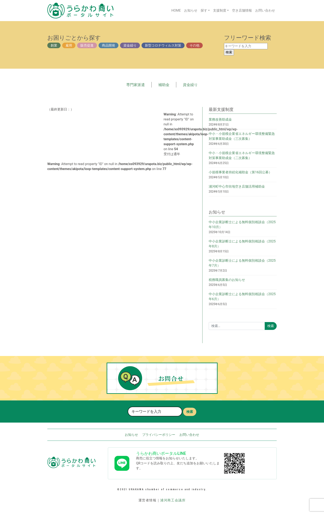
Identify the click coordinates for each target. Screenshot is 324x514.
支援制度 (219, 10)
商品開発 (108, 45)
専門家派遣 (135, 85)
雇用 (69, 45)
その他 (194, 45)
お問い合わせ (265, 10)
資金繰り (130, 45)
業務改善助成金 (220, 119)
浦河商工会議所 (173, 500)
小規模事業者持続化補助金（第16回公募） (240, 172)
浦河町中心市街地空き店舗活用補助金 (237, 186)
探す (204, 10)
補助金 (163, 85)
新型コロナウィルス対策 (163, 45)
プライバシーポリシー (158, 435)
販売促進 (87, 45)
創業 (54, 45)
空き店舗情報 (242, 10)
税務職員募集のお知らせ (227, 280)
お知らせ (190, 10)
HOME (176, 10)
